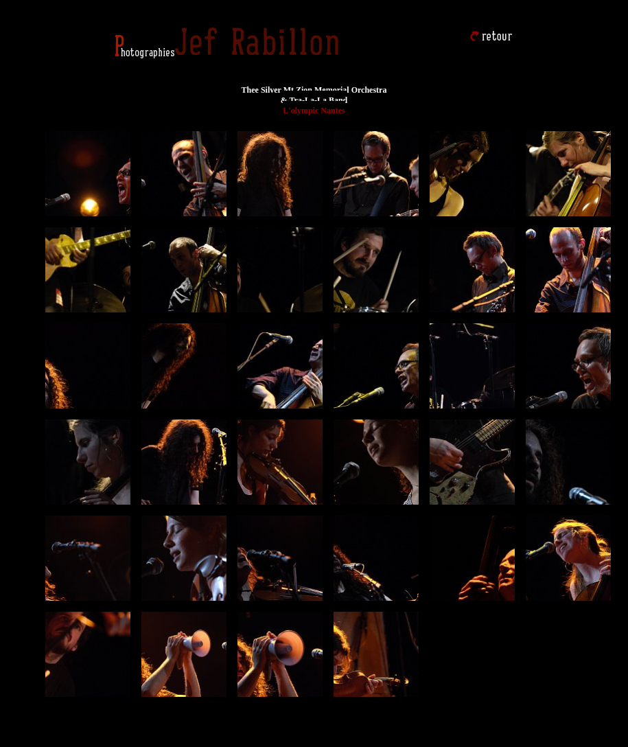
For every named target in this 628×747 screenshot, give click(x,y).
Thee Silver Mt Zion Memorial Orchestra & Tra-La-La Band (314, 95)
